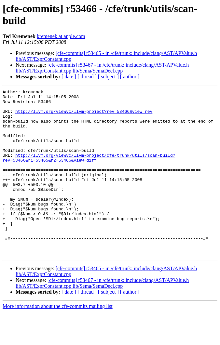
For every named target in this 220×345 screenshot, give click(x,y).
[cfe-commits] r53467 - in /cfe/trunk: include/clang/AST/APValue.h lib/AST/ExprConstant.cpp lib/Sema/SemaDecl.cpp (102, 67)
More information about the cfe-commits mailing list (58, 339)
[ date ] (69, 76)
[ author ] (130, 76)
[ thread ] (87, 76)
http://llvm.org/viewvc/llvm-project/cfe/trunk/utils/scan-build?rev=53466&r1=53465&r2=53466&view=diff (89, 172)
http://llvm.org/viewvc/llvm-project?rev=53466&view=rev (83, 116)
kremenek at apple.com (61, 36)
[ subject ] (108, 76)
